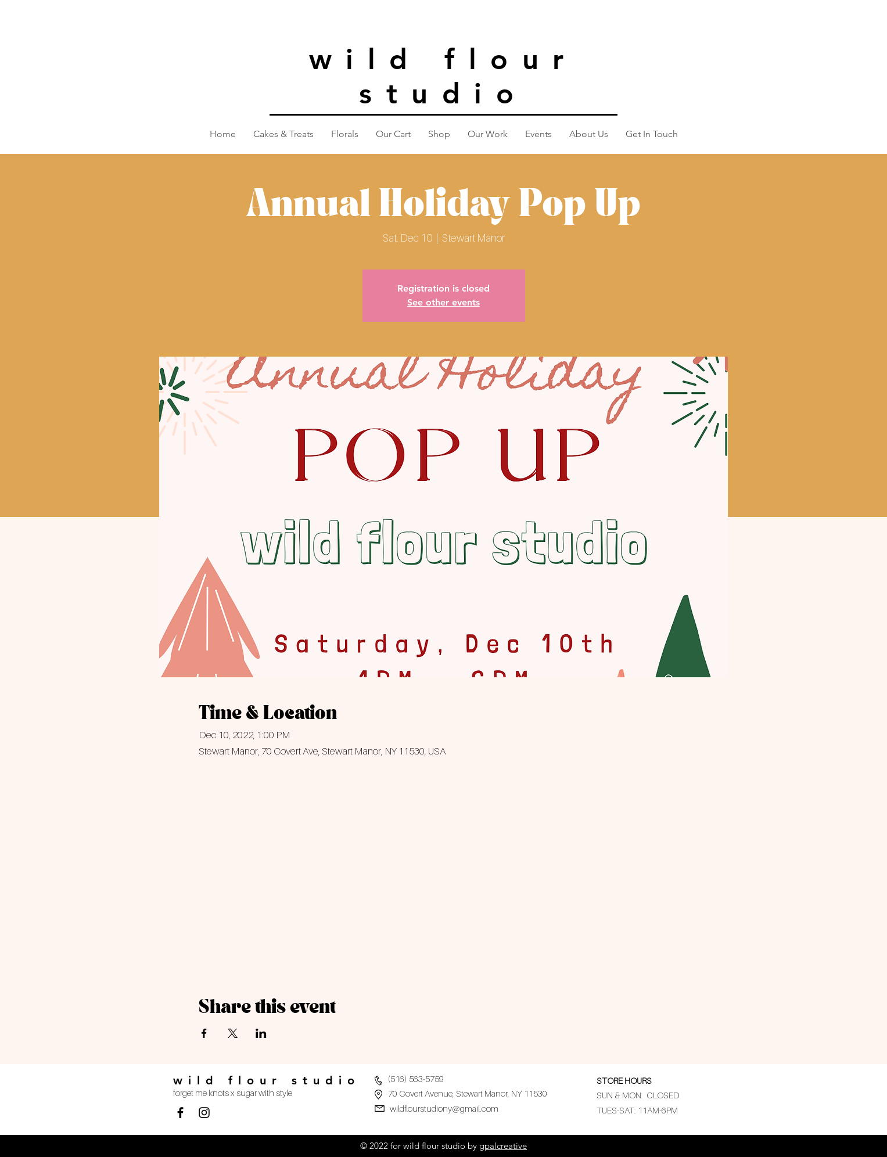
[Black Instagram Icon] (204, 1112)
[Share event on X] (232, 1033)
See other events (443, 302)
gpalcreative (503, 1145)
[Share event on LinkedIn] (261, 1033)
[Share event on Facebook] (204, 1033)
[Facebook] (180, 1112)
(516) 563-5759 (416, 1078)
